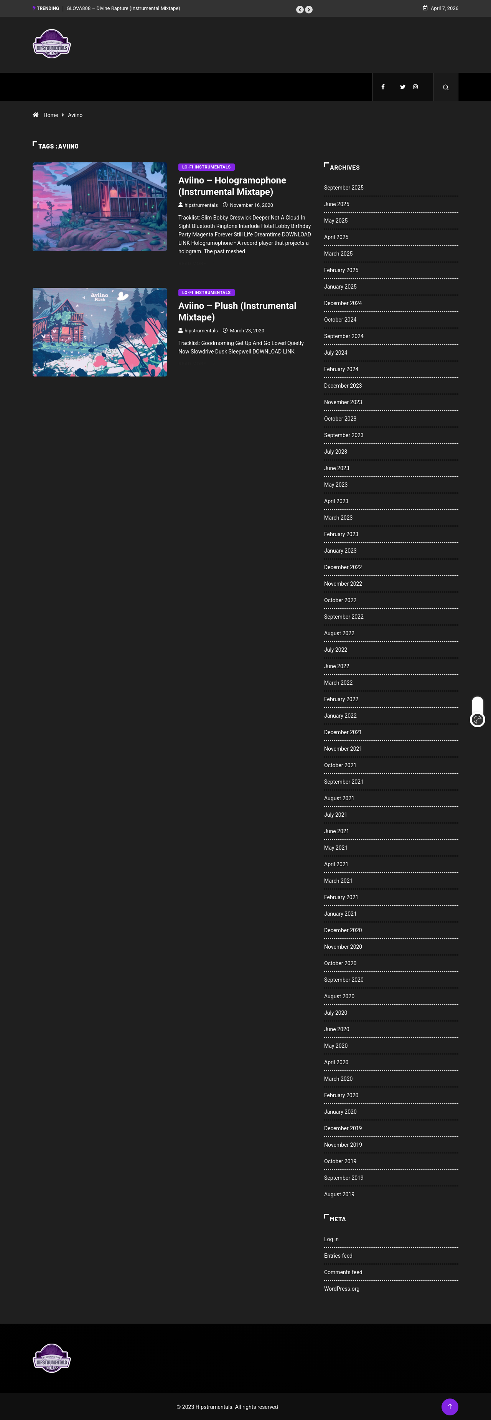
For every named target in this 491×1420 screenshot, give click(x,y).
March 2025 (338, 252)
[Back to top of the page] (450, 1405)
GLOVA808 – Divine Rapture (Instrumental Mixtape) (123, 7)
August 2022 (339, 632)
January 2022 (340, 715)
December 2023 (343, 384)
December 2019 (343, 1127)
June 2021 (336, 830)
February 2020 (341, 1094)
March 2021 (338, 880)
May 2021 (336, 847)
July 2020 (335, 1012)
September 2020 (344, 979)
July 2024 (335, 351)
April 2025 (336, 236)
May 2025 (336, 219)
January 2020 (340, 1111)
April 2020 (336, 1061)
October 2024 (340, 318)
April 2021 (336, 863)
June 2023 (336, 467)
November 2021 (343, 748)
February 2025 (341, 269)
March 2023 (338, 517)
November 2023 (343, 401)
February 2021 (341, 896)
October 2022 (340, 599)
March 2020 (338, 1078)
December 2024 (343, 302)
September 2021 (344, 781)
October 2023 (340, 417)
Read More (196, 262)
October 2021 (340, 764)
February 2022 (341, 698)
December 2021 (343, 731)
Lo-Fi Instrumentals (206, 165)
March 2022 (338, 682)
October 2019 (340, 1160)
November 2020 (343, 946)
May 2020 (336, 1045)
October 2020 (340, 962)
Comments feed (343, 1271)
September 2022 (344, 616)
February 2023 (341, 533)
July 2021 (335, 814)
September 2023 (344, 434)
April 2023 (336, 500)
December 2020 (343, 929)
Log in (331, 1238)
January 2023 (340, 550)
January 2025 (340, 285)
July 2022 (335, 649)
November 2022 (343, 583)
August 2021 (339, 797)
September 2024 (344, 335)
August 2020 (339, 995)
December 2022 (343, 566)
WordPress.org (341, 1288)
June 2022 (336, 665)
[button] (300, 9)
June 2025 (336, 203)
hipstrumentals (201, 204)
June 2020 (336, 1028)
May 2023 (336, 483)
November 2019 (343, 1144)
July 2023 (335, 450)
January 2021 (340, 913)
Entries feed (338, 1255)
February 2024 (341, 368)
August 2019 (339, 1193)
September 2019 (344, 1177)
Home (50, 114)
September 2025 (344, 186)
